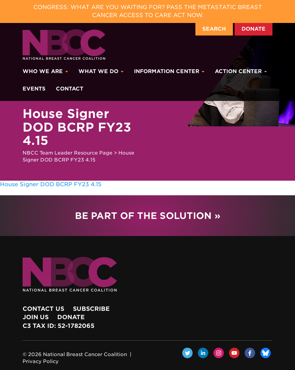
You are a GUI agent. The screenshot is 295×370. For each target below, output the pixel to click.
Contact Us (43, 308)
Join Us (36, 317)
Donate (254, 29)
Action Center (241, 71)
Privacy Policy (41, 361)
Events (34, 89)
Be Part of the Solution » (147, 215)
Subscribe (91, 308)
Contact (69, 89)
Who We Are (45, 71)
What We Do (101, 71)
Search (214, 29)
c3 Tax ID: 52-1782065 (58, 325)
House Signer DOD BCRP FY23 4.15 (50, 184)
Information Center (169, 71)
